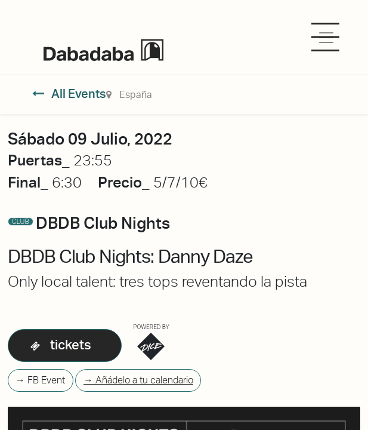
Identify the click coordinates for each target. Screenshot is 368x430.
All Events (69, 94)
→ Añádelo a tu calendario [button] (138, 380)
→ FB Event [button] (40, 380)
